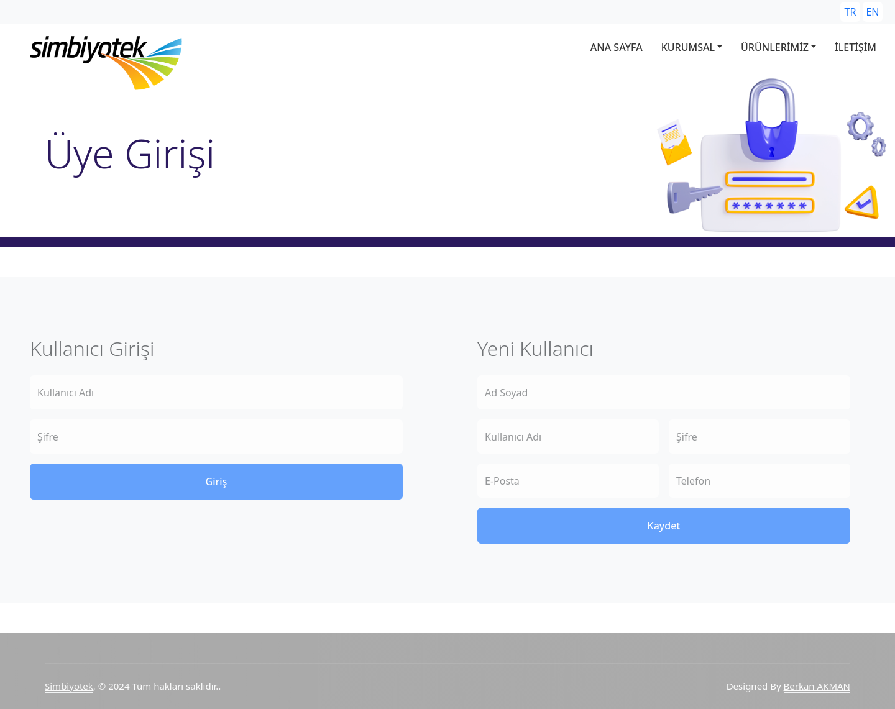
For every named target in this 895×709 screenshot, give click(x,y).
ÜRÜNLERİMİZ (775, 47)
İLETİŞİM (855, 47)
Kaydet (664, 526)
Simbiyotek (69, 686)
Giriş (216, 481)
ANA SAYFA (616, 47)
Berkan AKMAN (817, 686)
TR (850, 12)
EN (872, 12)
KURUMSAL (688, 47)
